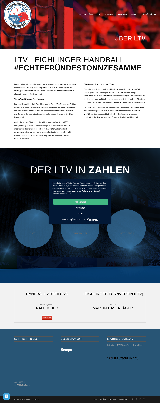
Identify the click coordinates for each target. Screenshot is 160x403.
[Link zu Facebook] (144, 14)
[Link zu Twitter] (151, 14)
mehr (80, 213)
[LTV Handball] (17, 14)
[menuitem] (81, 14)
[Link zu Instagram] (147, 14)
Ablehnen (80, 207)
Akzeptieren (81, 202)
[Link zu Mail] (155, 14)
